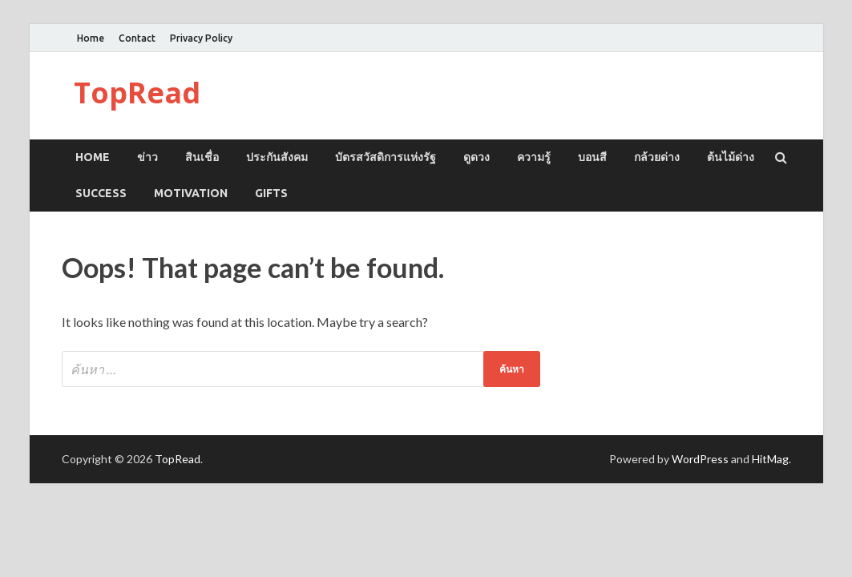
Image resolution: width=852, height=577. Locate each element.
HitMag (770, 459)
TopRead (137, 92)
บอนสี (592, 157)
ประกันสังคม (277, 157)
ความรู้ (534, 157)
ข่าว (147, 157)
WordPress (700, 459)
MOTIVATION (191, 193)
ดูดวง (476, 157)
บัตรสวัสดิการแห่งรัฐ (385, 157)
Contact (137, 38)
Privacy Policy (201, 38)
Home (90, 38)
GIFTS (271, 193)
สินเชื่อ (202, 157)
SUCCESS (101, 193)
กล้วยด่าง (657, 157)
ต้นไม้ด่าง (730, 157)
